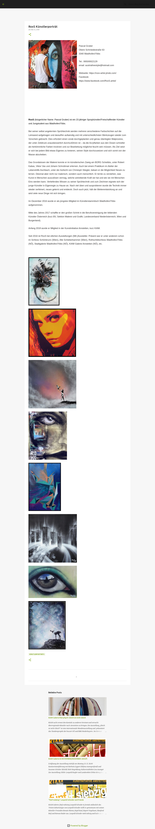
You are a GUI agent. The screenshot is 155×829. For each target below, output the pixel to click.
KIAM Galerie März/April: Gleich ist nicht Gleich (67, 718)
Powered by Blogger (77, 826)
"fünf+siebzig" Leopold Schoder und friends (66, 800)
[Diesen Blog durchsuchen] (140, 4)
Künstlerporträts (36, 654)
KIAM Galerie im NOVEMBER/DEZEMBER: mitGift (67, 759)
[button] (29, 34)
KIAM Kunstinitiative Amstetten (35, 4)
